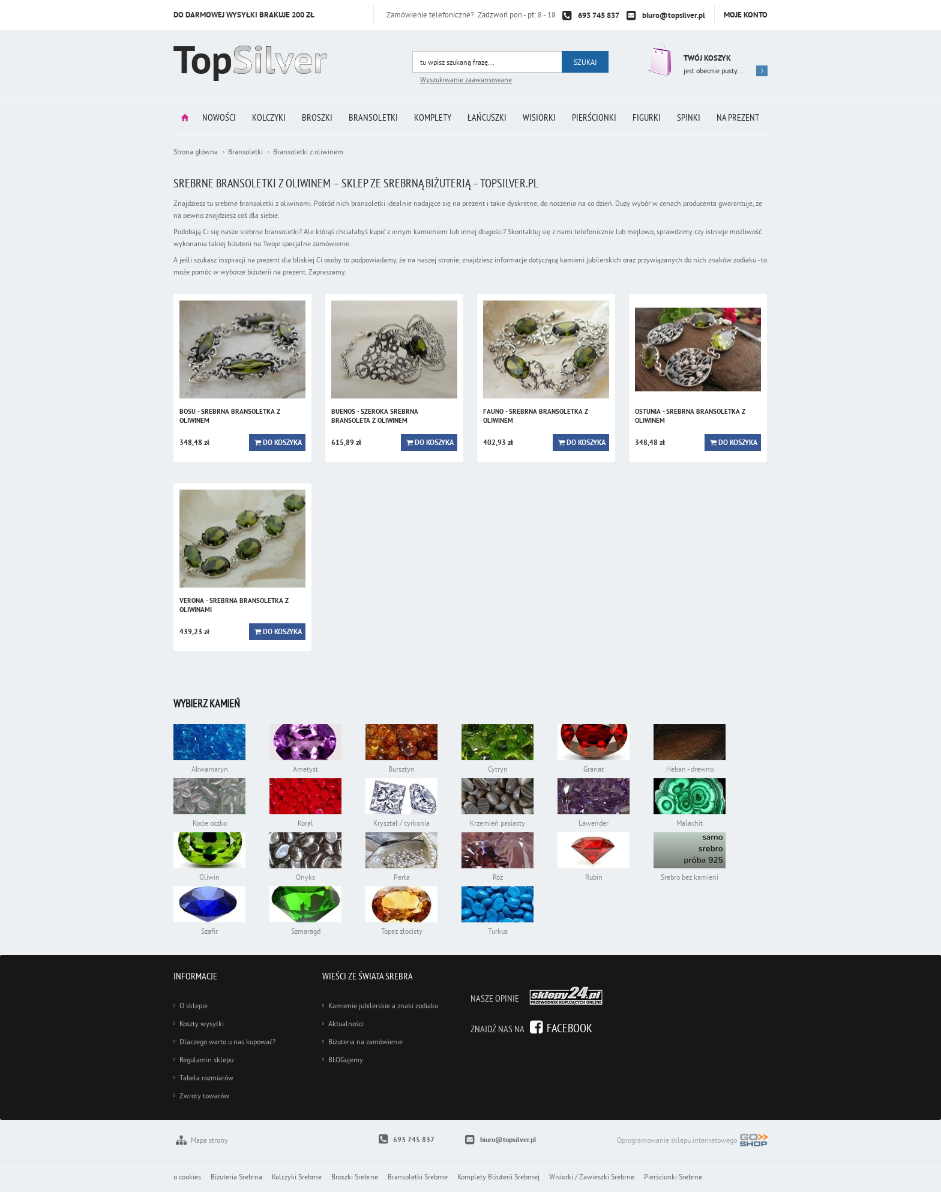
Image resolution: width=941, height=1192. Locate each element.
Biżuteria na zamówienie (365, 1041)
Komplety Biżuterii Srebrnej (498, 1176)
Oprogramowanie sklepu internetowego (692, 1141)
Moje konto (746, 15)
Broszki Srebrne (354, 1176)
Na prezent (738, 117)
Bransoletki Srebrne (418, 1176)
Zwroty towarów (204, 1095)
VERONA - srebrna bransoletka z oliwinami (234, 605)
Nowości (219, 117)
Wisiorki (539, 117)
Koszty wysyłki (201, 1023)
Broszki (317, 117)
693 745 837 (598, 15)
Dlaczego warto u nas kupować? (227, 1041)
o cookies (187, 1176)
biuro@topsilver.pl (673, 15)
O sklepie (193, 1005)
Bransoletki (373, 117)
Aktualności (346, 1023)
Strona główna (185, 117)
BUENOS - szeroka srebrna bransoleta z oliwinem (374, 416)
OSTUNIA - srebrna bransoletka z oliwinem (690, 416)
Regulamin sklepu (206, 1059)
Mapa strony (209, 1140)
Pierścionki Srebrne (673, 1176)
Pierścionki (594, 117)
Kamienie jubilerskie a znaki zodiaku (383, 1005)
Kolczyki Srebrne (297, 1176)
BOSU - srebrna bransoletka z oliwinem (229, 416)
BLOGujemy (345, 1059)
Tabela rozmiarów (206, 1077)
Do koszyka (282, 442)
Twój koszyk (707, 58)
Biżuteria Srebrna (236, 1176)
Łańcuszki (487, 117)
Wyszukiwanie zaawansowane (466, 79)
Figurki (647, 117)
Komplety (432, 117)
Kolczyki (269, 117)
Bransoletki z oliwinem (308, 151)
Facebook (569, 1027)
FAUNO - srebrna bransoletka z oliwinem (535, 416)
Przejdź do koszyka (658, 59)
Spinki (688, 117)
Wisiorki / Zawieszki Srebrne (591, 1176)
